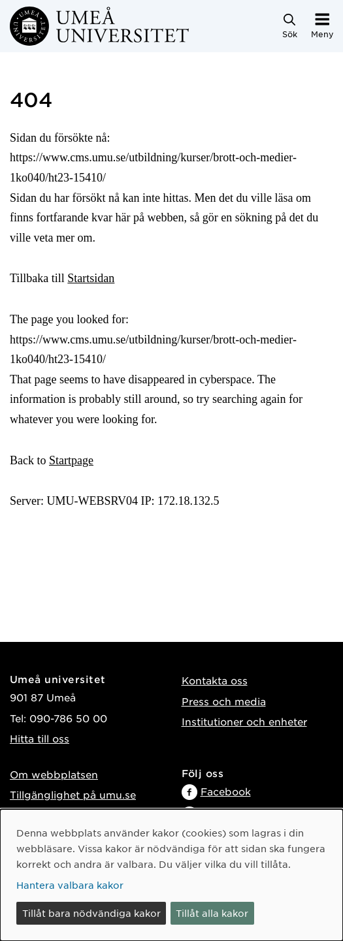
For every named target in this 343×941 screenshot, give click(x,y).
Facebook (226, 791)
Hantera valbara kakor (69, 885)
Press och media (224, 701)
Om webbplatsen (54, 774)
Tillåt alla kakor (212, 913)
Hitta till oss (39, 738)
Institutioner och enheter (244, 721)
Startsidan (90, 278)
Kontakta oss (215, 680)
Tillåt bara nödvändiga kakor (91, 913)
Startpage (71, 460)
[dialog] (171, 875)
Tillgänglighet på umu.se (73, 794)
